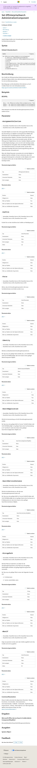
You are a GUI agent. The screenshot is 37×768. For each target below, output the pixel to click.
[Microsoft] (18, 2)
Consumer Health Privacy (22, 759)
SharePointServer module (10, 22)
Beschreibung (6, 29)
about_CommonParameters (8, 709)
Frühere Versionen (18, 757)
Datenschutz (11, 759)
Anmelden (33, 2)
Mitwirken (5, 759)
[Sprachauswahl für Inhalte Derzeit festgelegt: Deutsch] (6, 750)
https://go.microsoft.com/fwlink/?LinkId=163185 (14, 87)
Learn (3, 11)
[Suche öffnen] (29, 2)
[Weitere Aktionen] (34, 12)
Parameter (6, 33)
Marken (24, 761)
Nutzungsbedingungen (8, 761)
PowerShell (8, 11)
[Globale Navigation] (1, 2)
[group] (18, 62)
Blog (25, 757)
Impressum (17, 761)
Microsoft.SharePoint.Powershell (19, 11)
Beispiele (5, 31)
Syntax (5, 27)
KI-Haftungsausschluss (8, 757)
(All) (3, 188)
